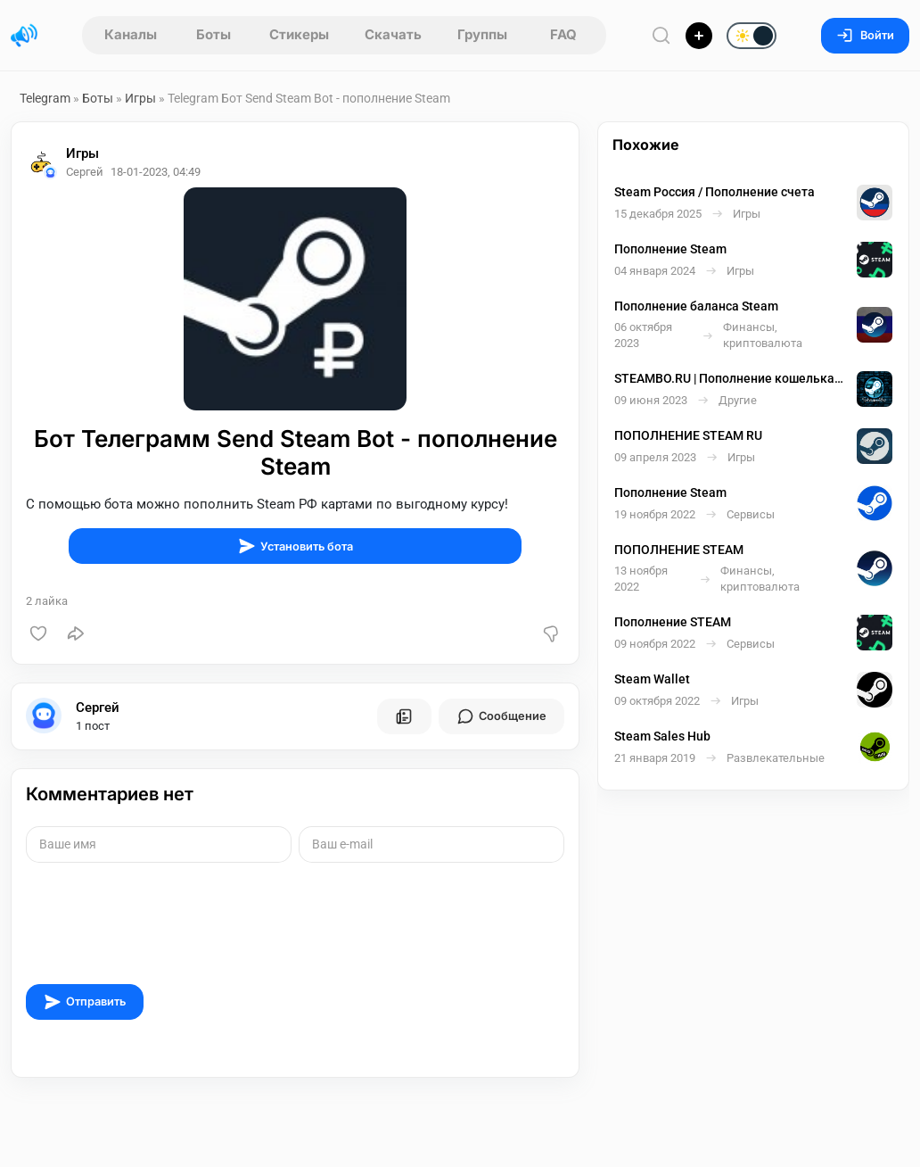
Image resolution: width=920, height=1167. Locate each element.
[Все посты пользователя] (404, 716)
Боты (213, 34)
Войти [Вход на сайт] (865, 35)
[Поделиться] (76, 633)
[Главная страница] (24, 35)
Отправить (85, 1002)
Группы (482, 34)
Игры (140, 98)
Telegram (45, 98)
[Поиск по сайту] (661, 35)
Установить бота (295, 546)
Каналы (130, 34)
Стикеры (299, 34)
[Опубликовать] (699, 35)
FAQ (563, 34)
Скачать (393, 34)
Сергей (97, 707)
